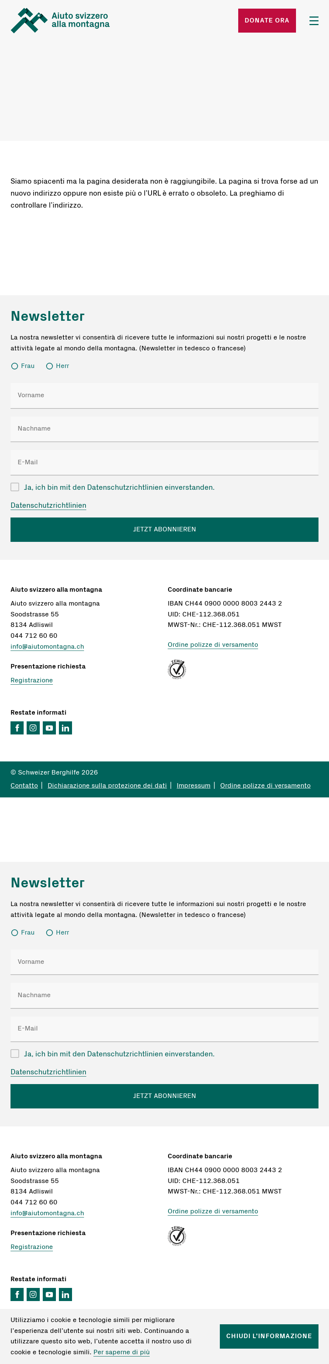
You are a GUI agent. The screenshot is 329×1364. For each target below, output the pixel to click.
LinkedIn (65, 727)
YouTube (49, 727)
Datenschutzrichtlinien (48, 505)
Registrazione (32, 680)
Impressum (193, 785)
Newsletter (48, 316)
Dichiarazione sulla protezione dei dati (107, 785)
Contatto (24, 785)
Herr (62, 366)
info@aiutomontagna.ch (47, 646)
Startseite (60, 20)
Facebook (17, 727)
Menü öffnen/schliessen (313, 20)
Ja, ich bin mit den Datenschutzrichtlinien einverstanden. (119, 487)
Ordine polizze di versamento (213, 645)
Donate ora (267, 20)
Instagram (33, 727)
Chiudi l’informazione (269, 1336)
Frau (28, 366)
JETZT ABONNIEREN (164, 529)
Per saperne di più (121, 1352)
